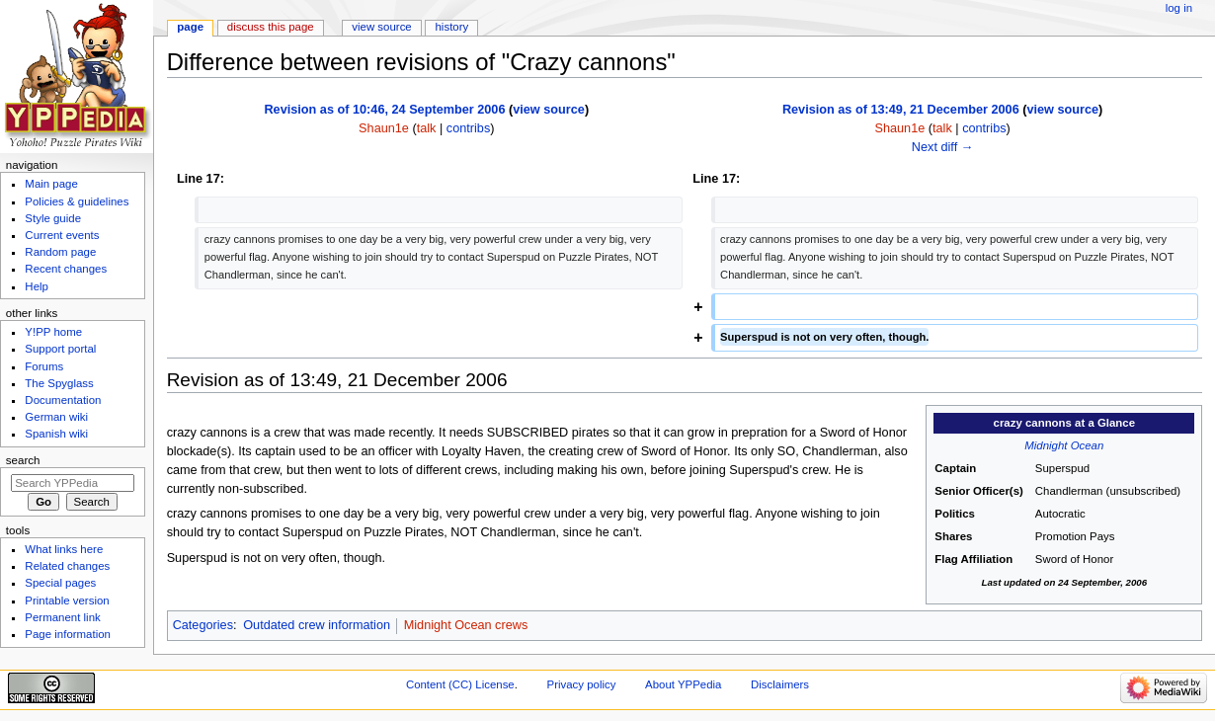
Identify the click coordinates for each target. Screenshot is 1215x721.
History (452, 27)
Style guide (53, 218)
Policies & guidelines (76, 201)
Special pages (60, 583)
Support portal (60, 349)
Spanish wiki (56, 434)
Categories (203, 625)
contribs (468, 128)
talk (427, 128)
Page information (68, 634)
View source (381, 27)
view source (549, 110)
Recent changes (66, 269)
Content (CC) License (460, 684)
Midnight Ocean (1063, 445)
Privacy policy (581, 684)
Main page (51, 184)
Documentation (63, 400)
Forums (44, 366)
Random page (60, 252)
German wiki (56, 417)
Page (190, 27)
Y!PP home (53, 332)
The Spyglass (59, 383)
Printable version (67, 600)
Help (36, 286)
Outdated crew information (316, 625)
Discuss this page (270, 27)
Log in (1179, 8)
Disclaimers (780, 684)
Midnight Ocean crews (466, 625)
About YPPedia (683, 684)
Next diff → (943, 147)
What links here (64, 549)
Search (23, 460)
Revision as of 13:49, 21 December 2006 (900, 110)
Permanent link (62, 617)
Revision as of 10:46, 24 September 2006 (384, 110)
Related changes (67, 566)
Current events (62, 235)
